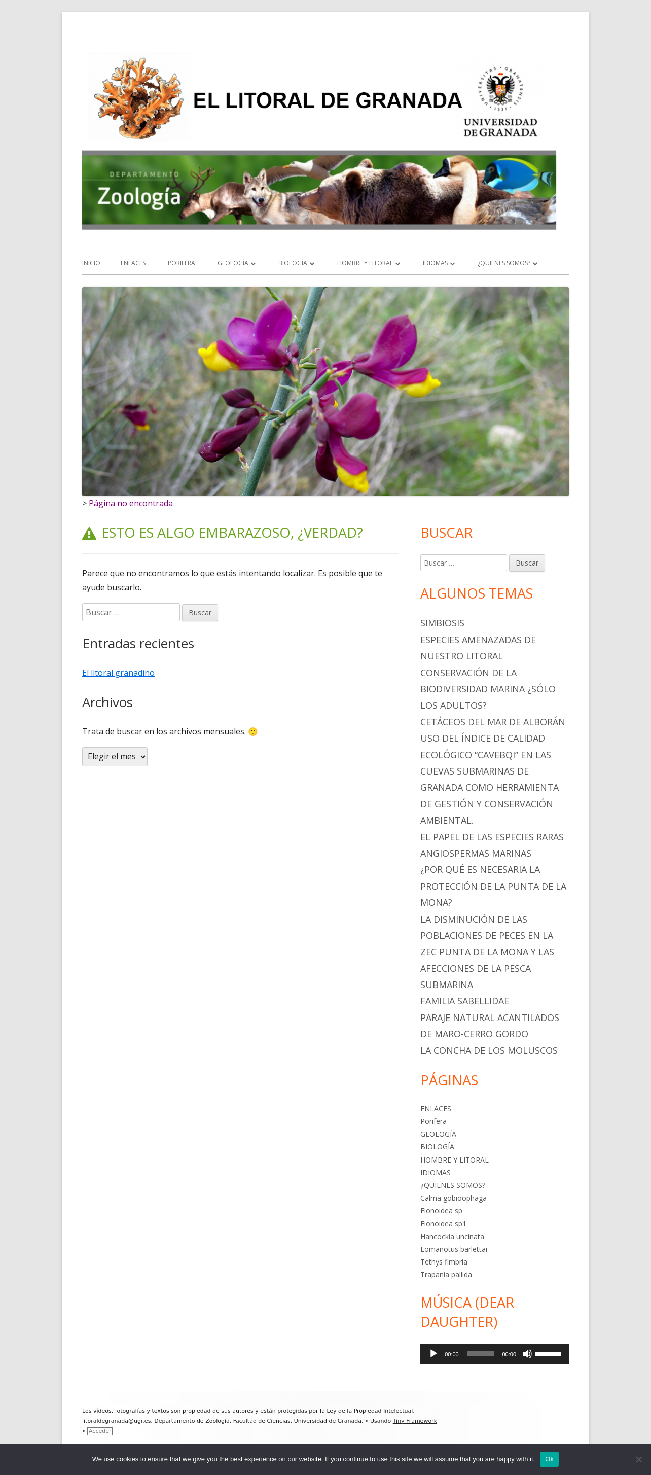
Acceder (100, 1431)
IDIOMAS (435, 263)
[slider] (480, 1353)
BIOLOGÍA (292, 263)
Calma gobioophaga (453, 1198)
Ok (549, 1459)
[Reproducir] (433, 1354)
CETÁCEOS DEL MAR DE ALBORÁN (492, 722)
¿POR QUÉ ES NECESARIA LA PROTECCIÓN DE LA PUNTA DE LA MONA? (493, 885)
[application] (494, 1354)
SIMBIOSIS (442, 623)
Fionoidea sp (441, 1210)
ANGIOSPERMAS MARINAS (475, 853)
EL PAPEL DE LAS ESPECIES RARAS (492, 837)
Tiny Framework (415, 1421)
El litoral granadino (118, 672)
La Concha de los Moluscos (489, 1050)
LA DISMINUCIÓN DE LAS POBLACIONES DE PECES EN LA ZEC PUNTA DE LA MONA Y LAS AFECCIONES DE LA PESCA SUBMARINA (487, 952)
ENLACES (133, 263)
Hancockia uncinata (452, 1236)
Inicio (91, 263)
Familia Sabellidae (464, 1001)
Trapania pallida (446, 1274)
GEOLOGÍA (233, 263)
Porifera (181, 263)
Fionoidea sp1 (443, 1223)
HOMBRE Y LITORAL (365, 263)
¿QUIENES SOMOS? (504, 263)
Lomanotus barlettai (453, 1249)
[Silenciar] (527, 1354)
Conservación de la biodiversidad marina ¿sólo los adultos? (488, 689)
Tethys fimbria (443, 1262)
